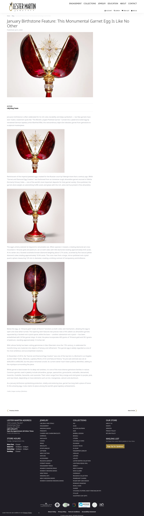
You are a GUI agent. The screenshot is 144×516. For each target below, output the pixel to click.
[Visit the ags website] (46, 504)
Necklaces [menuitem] (43, 438)
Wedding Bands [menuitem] (45, 428)
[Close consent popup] (39, 512)
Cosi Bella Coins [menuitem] (78, 441)
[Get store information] (13, 433)
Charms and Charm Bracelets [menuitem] (50, 433)
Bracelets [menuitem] (43, 446)
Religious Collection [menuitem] (80, 476)
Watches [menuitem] (43, 456)
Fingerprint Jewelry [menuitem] (80, 451)
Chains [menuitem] (42, 441)
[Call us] (20, 431)
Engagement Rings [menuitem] (46, 466)
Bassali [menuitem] (75, 436)
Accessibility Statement (89, 512)
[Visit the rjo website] (101, 504)
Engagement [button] (75, 3)
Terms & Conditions (74, 512)
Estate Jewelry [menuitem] (45, 448)
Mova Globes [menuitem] (77, 471)
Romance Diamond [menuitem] (79, 483)
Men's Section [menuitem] (45, 453)
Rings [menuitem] (42, 443)
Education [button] (113, 3)
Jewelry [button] (102, 3)
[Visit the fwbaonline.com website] (66, 504)
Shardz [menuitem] (75, 488)
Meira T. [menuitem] (75, 466)
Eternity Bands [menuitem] (45, 463)
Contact (132, 3)
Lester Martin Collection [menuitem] (82, 461)
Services (109, 428)
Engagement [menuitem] (44, 426)
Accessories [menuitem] (44, 458)
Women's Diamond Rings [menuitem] (48, 468)
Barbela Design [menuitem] (78, 433)
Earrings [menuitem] (43, 436)
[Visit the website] (74, 504)
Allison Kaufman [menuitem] (79, 428)
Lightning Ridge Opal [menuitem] (80, 463)
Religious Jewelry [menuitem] (46, 461)
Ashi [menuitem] (74, 431)
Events (108, 426)
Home (8, 16)
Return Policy (111, 433)
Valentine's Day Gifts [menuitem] (80, 496)
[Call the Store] (12, 429)
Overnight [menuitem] (76, 473)
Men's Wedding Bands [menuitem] (47, 478)
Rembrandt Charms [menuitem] (79, 478)
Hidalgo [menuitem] (76, 453)
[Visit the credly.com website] (94, 504)
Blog (13, 16)
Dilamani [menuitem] (76, 443)
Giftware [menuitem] (43, 451)
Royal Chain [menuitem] (77, 486)
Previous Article (14, 410)
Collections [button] (90, 3)
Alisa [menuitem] (74, 426)
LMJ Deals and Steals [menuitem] (47, 423)
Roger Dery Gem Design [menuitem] (81, 481)
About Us (109, 423)
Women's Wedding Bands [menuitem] (48, 471)
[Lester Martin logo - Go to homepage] (22, 6)
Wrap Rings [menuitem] (44, 473)
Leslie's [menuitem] (75, 458)
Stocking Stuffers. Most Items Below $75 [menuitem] (87, 491)
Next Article (131, 410)
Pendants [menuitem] (43, 431)
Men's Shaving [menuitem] (78, 468)
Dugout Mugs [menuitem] (77, 446)
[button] (108, 10)
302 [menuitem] (74, 423)
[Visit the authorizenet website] (57, 504)
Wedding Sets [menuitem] (44, 476)
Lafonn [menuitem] (75, 456)
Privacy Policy (111, 431)
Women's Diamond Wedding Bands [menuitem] (52, 481)
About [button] (123, 3)
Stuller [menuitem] (75, 493)
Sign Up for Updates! (115, 446)
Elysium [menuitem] (75, 448)
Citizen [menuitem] (75, 438)
